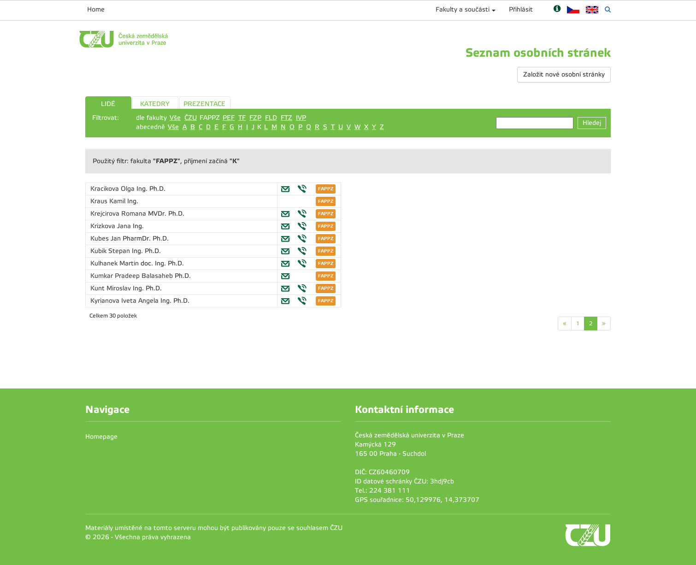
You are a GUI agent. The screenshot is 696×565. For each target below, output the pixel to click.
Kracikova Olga (113, 188)
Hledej (592, 122)
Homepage (101, 436)
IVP (301, 117)
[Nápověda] (557, 9)
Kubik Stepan (111, 250)
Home (96, 9)
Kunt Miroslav (111, 288)
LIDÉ (108, 103)
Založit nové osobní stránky (564, 74)
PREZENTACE (204, 103)
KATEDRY (155, 103)
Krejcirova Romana (119, 213)
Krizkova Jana (111, 226)
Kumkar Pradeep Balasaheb (132, 275)
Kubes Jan (106, 238)
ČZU (190, 117)
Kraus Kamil (108, 201)
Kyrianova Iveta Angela (125, 300)
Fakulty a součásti (463, 9)
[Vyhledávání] (608, 9)
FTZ (286, 117)
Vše (175, 117)
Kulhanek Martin (115, 263)
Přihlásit (521, 9)
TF (242, 117)
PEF (229, 117)
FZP (255, 117)
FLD (271, 117)
